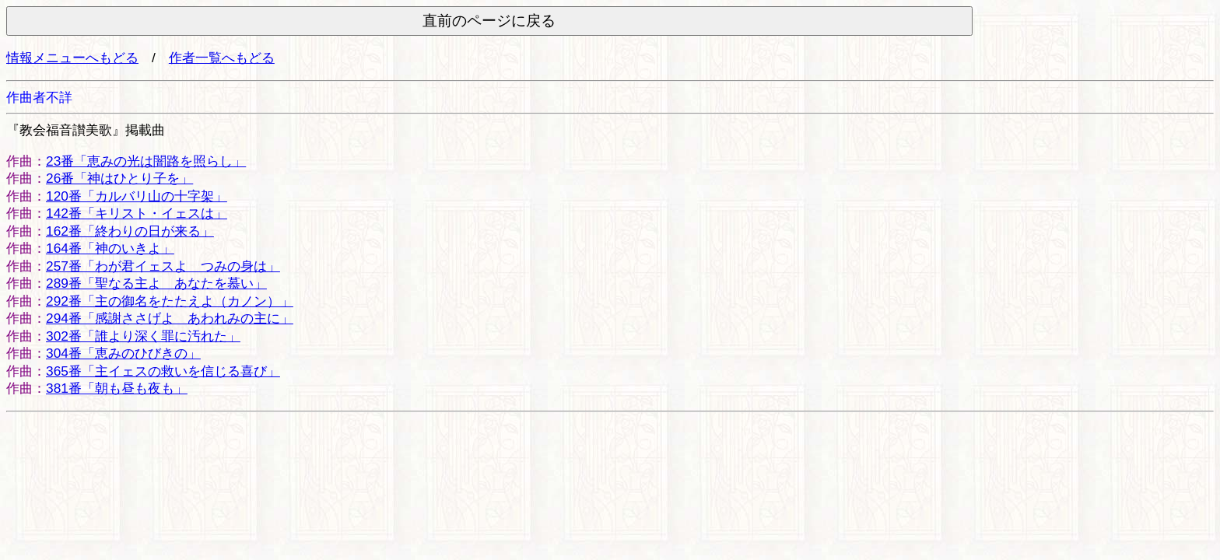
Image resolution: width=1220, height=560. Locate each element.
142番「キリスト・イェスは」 (136, 213)
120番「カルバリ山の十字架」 (136, 196)
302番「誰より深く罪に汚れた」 (143, 336)
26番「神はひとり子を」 (119, 178)
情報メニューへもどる (72, 57)
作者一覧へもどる (222, 57)
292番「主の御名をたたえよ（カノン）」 (169, 301)
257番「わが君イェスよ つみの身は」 (163, 266)
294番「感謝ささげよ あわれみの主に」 (169, 318)
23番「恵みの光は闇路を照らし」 (146, 161)
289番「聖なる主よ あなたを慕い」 (156, 283)
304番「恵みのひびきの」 (123, 353)
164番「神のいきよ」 (110, 248)
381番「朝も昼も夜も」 (117, 388)
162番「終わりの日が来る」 (130, 231)
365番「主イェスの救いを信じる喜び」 (163, 371)
